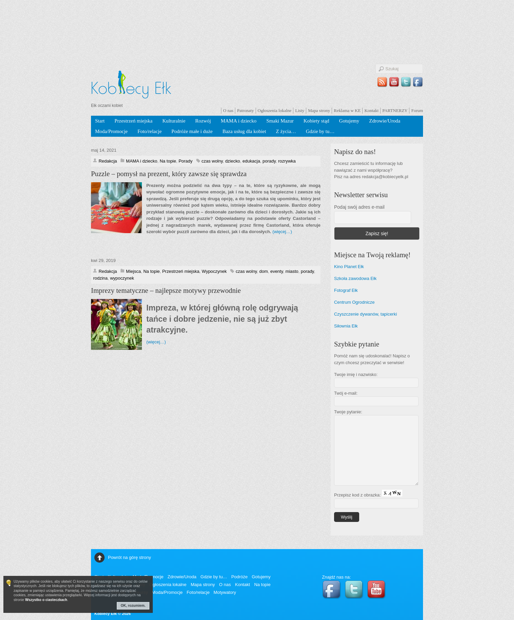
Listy (299, 110)
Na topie (168, 161)
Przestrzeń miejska (133, 121)
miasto (292, 271)
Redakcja (107, 161)
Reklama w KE (347, 110)
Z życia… (286, 131)
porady (269, 161)
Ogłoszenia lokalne (275, 110)
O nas (228, 110)
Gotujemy (349, 121)
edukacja (251, 161)
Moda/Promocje (111, 131)
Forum (417, 110)
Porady (185, 161)
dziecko (232, 161)
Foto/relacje (149, 131)
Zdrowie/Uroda (384, 121)
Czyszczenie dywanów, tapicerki (365, 314)
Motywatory (225, 592)
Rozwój (203, 121)
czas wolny (212, 161)
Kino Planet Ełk (349, 266)
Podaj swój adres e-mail (359, 207)
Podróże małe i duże (192, 131)
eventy (276, 271)
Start (100, 121)
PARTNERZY (394, 110)
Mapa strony (319, 110)
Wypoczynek (214, 271)
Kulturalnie (173, 121)
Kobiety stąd (316, 121)
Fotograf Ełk (346, 290)
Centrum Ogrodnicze (354, 302)
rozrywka (287, 161)
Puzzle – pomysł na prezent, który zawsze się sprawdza (169, 173)
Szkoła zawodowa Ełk (355, 278)
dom (263, 271)
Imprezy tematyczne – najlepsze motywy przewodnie (166, 290)
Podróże (239, 576)
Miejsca (133, 271)
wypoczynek (122, 278)
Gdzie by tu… (320, 131)
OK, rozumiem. (133, 605)
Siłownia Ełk (346, 325)
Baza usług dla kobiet (244, 131)
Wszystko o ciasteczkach (46, 600)
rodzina (100, 278)
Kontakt (371, 110)
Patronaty (245, 110)
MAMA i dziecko (238, 121)
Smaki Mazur (280, 121)
